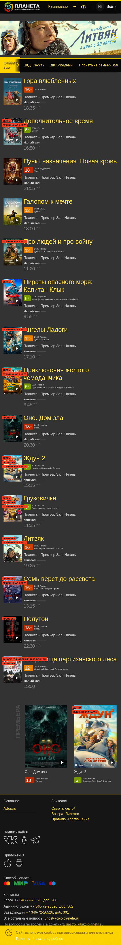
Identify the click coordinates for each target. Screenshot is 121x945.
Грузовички (40, 498)
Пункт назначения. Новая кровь (70, 161)
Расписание (58, 6)
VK (10, 840)
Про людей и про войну (58, 241)
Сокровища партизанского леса (70, 659)
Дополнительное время (58, 120)
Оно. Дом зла (43, 417)
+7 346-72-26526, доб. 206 (35, 900)
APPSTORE (7, 863)
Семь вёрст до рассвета (59, 578)
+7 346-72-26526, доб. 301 (47, 912)
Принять (23, 939)
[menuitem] (57, 7)
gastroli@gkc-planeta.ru (84, 924)
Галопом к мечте (48, 201)
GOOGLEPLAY (19, 863)
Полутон (36, 618)
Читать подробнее (48, 939)
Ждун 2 (34, 458)
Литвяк (34, 538)
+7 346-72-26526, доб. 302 (51, 906)
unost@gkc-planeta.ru (62, 918)
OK (24, 840)
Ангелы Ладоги (46, 329)
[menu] (61, 7)
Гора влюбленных (50, 80)
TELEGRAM (35, 840)
